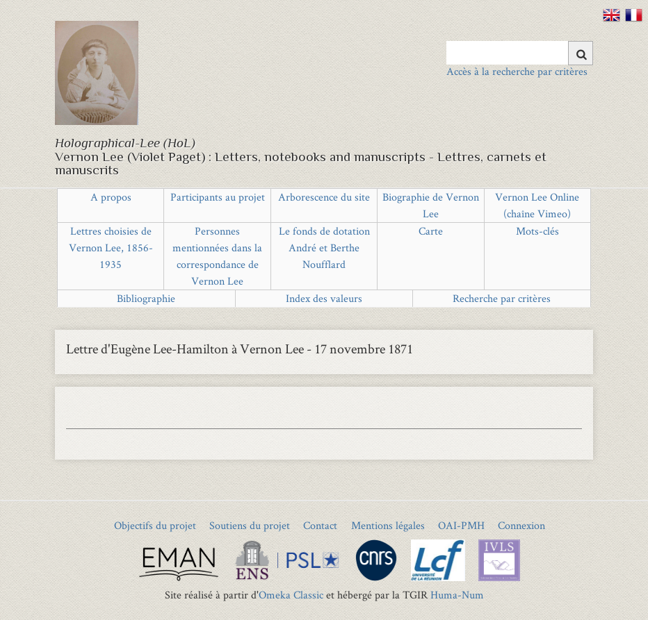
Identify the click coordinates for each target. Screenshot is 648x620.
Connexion (521, 525)
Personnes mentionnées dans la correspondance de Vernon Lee (217, 256)
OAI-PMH (461, 525)
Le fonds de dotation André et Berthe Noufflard (324, 247)
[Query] (519, 53)
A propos (110, 197)
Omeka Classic (291, 594)
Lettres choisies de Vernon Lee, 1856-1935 (111, 247)
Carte (431, 231)
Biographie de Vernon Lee (430, 205)
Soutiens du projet (249, 525)
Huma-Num (457, 594)
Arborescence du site (324, 197)
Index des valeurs (324, 298)
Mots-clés (537, 231)
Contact (320, 525)
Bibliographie (146, 298)
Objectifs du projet (155, 525)
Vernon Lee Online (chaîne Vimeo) (537, 205)
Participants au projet (217, 197)
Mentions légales (388, 525)
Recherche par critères (502, 298)
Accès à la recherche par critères (517, 71)
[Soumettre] (580, 53)
